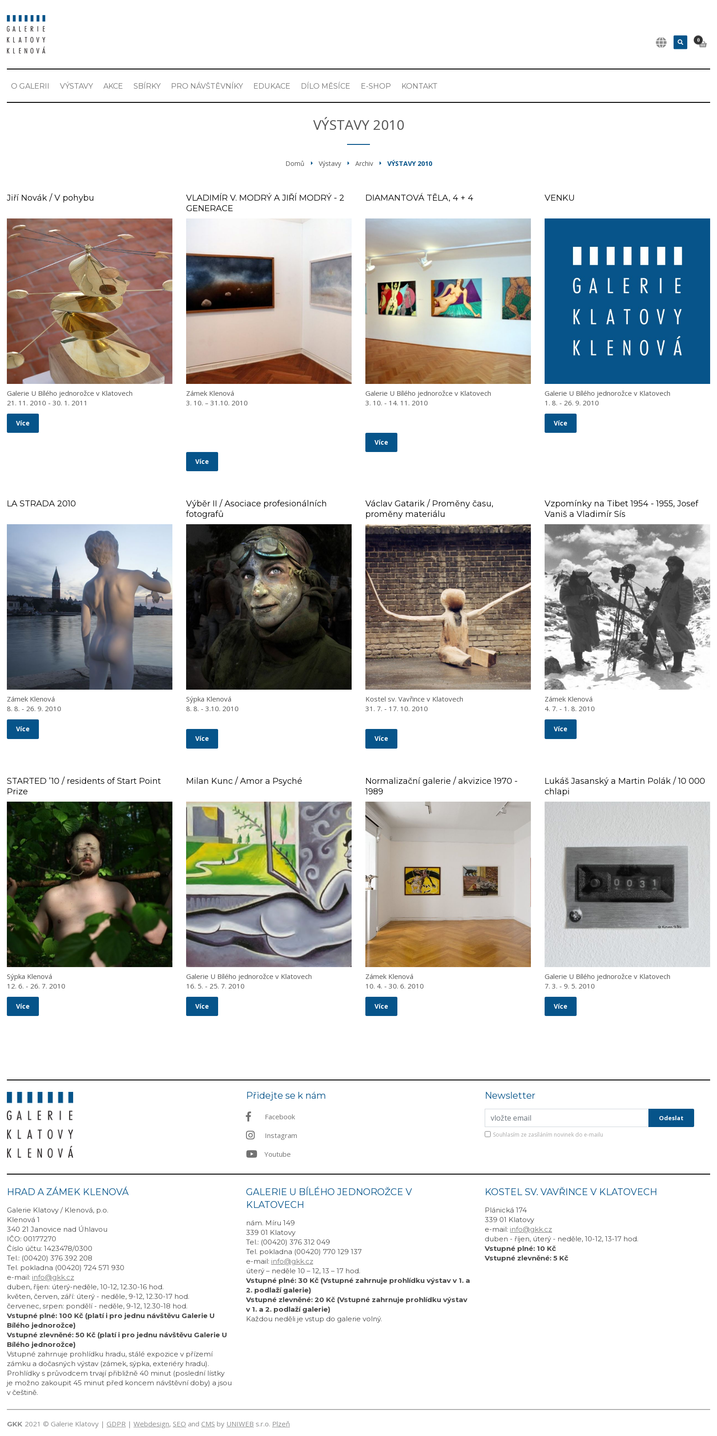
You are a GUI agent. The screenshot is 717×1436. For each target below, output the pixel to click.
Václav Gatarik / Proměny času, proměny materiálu (429, 509)
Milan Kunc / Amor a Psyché (244, 781)
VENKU (560, 198)
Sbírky (147, 86)
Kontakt (419, 86)
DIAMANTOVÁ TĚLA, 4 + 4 (419, 198)
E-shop (376, 86)
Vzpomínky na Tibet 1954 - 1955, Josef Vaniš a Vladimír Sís (621, 509)
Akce (113, 86)
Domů (295, 163)
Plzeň (281, 1423)
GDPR (116, 1423)
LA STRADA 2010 (41, 504)
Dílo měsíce (325, 86)
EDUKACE (271, 86)
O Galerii (30, 86)
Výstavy (76, 86)
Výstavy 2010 (409, 163)
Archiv (364, 163)
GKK (14, 1424)
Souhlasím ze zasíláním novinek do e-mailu (548, 1134)
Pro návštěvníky (207, 86)
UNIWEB (240, 1423)
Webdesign (151, 1423)
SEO (179, 1423)
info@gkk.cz (53, 1277)
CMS (208, 1423)
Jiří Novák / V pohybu (50, 198)
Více (23, 423)
